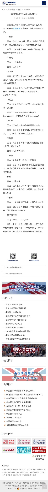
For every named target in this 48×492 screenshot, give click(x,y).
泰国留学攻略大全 (16, 274)
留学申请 (27, 10)
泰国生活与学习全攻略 (15, 335)
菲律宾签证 (17, 475)
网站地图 (18, 483)
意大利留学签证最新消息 (16, 308)
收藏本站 (43, 483)
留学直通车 (11, 10)
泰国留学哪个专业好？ (15, 327)
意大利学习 (20, 472)
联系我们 (26, 483)
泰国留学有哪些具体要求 (16, 425)
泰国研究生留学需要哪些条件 (18, 316)
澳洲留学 (40, 469)
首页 (3, 10)
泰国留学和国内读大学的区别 (17, 410)
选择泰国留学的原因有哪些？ (18, 339)
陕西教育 (9, 475)
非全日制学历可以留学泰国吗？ (18, 402)
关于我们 (34, 483)
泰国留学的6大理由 (14, 324)
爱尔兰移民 (11, 472)
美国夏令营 (14, 469)
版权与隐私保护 (7, 483)
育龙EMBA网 (31, 469)
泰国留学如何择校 (16, 267)
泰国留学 (16, 28)
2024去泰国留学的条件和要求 (18, 331)
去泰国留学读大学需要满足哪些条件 (20, 398)
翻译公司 (22, 469)
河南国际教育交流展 (29, 475)
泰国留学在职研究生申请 (16, 320)
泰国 (19, 10)
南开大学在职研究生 (32, 472)
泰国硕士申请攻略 (13, 312)
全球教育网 (6, 469)
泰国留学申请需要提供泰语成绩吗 (19, 391)
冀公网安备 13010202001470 (28, 489)
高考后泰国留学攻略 (14, 304)
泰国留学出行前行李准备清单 (17, 406)
